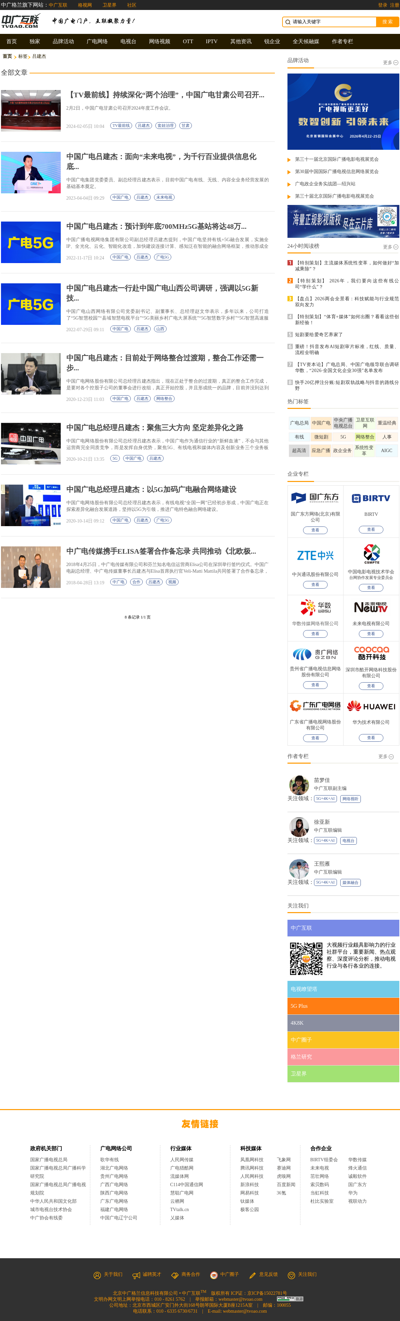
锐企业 (272, 41)
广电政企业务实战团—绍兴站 (325, 183)
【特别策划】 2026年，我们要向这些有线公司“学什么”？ (347, 283)
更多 (390, 62)
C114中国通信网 (186, 1184)
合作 (136, 582)
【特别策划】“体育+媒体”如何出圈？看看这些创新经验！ (347, 319)
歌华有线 (109, 1159)
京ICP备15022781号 (267, 1293)
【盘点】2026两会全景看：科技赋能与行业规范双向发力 (347, 301)
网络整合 (164, 398)
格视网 (85, 5)
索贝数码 (319, 1184)
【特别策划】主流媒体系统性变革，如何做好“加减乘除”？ (347, 265)
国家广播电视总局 (48, 1159)
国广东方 (357, 1184)
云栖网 (177, 1201)
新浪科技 (249, 1184)
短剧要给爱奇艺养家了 (319, 334)
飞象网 (284, 1159)
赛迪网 (284, 1168)
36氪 (281, 1192)
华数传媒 (357, 1159)
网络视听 (351, 799)
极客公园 (249, 1209)
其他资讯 (241, 41)
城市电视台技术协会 (51, 1209)
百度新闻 (286, 1184)
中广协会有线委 (46, 1217)
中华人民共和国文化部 (53, 1201)
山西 (160, 329)
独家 (35, 41)
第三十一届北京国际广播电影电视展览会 (337, 159)
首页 (11, 41)
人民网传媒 (182, 1159)
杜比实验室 (322, 1201)
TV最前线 (121, 125)
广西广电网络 (114, 1184)
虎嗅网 (284, 1176)
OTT (188, 41)
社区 (131, 5)
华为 (357, 1192)
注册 (394, 5)
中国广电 (120, 197)
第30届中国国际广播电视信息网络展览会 (337, 171)
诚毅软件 (357, 1176)
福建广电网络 (114, 1209)
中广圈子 (224, 1274)
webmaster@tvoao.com (240, 1299)
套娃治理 (166, 125)
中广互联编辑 (328, 830)
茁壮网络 (319, 1176)
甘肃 (186, 125)
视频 (172, 582)
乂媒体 (177, 1217)
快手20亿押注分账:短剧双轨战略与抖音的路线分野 (347, 385)
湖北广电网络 (114, 1168)
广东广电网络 (114, 1201)
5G (115, 458)
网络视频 (159, 41)
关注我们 (302, 1274)
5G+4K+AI (325, 798)
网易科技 (249, 1192)
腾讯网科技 (252, 1168)
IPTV (212, 41)
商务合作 (185, 1274)
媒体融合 (351, 882)
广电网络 (97, 41)
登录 (382, 5)
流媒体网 (179, 1176)
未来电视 (164, 197)
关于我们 (107, 1274)
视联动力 (357, 1201)
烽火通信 (357, 1168)
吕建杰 (144, 125)
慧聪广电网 (182, 1192)
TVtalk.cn (179, 1209)
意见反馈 (263, 1274)
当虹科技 (319, 1192)
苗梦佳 (322, 780)
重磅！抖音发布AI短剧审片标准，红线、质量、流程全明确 (347, 349)
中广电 (118, 582)
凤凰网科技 (252, 1159)
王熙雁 (322, 864)
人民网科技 (252, 1176)
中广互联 (58, 5)
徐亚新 (322, 822)
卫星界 (110, 5)
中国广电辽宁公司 (118, 1217)
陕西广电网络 (114, 1192)
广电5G (162, 257)
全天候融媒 (306, 41)
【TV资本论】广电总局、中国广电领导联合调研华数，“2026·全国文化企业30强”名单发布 (347, 367)
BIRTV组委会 (324, 1159)
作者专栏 (342, 41)
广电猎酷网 (182, 1168)
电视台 (128, 41)
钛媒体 (247, 1201)
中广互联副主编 (330, 788)
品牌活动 (63, 41)
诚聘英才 (146, 1274)
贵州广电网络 (114, 1176)
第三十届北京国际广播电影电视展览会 (334, 196)
